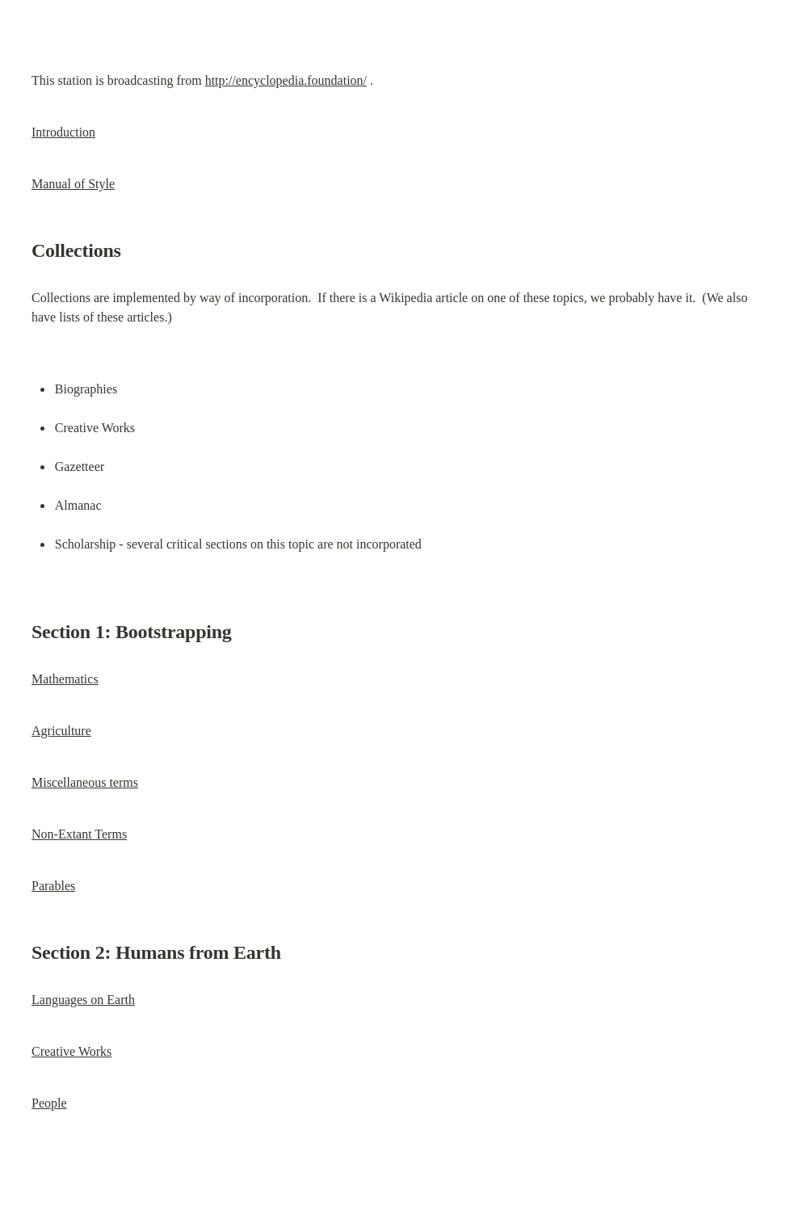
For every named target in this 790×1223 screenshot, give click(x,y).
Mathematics (65, 679)
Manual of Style (73, 184)
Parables (53, 886)
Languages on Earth (83, 1000)
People (49, 1103)
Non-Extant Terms (79, 834)
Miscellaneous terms (85, 782)
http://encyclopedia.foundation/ (286, 80)
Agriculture (61, 731)
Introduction (63, 132)
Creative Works (71, 1051)
